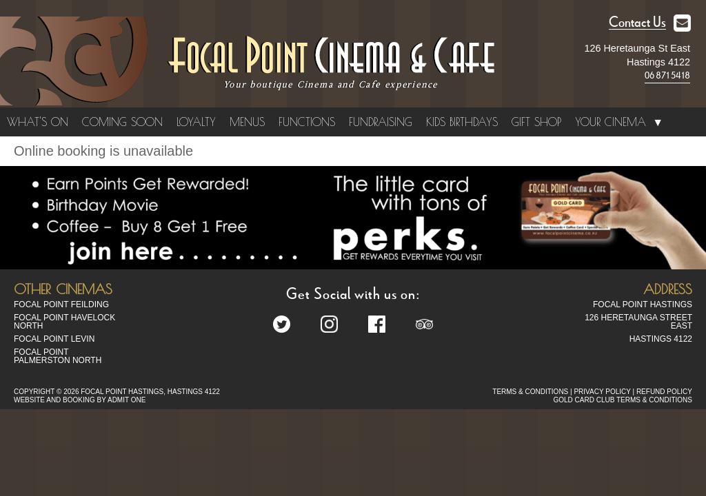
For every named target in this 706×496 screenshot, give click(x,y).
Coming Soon (122, 122)
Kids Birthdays (462, 122)
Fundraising (380, 122)
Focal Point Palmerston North (57, 356)
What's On (37, 122)
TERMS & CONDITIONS (530, 391)
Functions (307, 122)
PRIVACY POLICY (602, 391)
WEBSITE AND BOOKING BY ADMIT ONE (79, 400)
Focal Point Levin (54, 339)
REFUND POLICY (664, 391)
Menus (247, 122)
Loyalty (196, 122)
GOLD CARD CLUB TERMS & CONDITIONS (622, 400)
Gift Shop (536, 122)
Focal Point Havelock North (64, 322)
